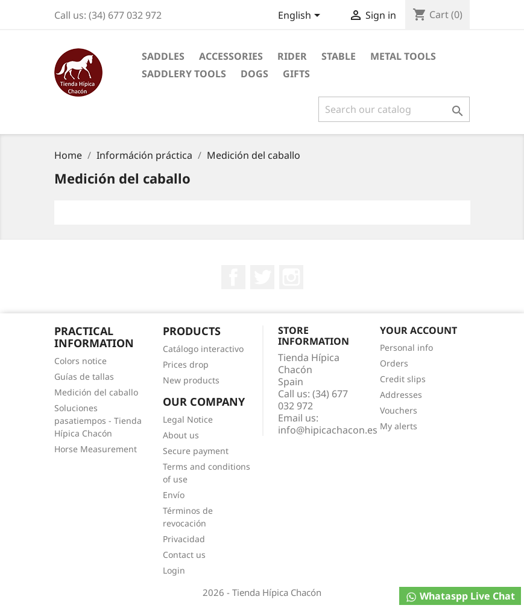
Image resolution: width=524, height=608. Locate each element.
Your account (418, 330)
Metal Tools (403, 56)
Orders (394, 363)
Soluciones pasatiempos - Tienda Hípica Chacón (98, 420)
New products (191, 380)
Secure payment (196, 450)
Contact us (184, 554)
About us (181, 435)
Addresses (401, 394)
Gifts (296, 73)
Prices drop (186, 364)
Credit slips (403, 379)
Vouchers (398, 410)
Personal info (406, 347)
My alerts (398, 426)
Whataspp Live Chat (460, 596)
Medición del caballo (96, 392)
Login (174, 570)
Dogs (254, 73)
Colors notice (80, 360)
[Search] (394, 109)
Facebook (233, 277)
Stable (338, 56)
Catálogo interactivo (203, 348)
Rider (292, 56)
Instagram (291, 277)
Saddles (163, 56)
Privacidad (184, 539)
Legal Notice (188, 419)
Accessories (231, 56)
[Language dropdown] (301, 16)
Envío (174, 495)
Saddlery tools (184, 73)
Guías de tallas (84, 376)
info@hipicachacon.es (327, 430)
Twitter (262, 277)
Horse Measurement (95, 449)
